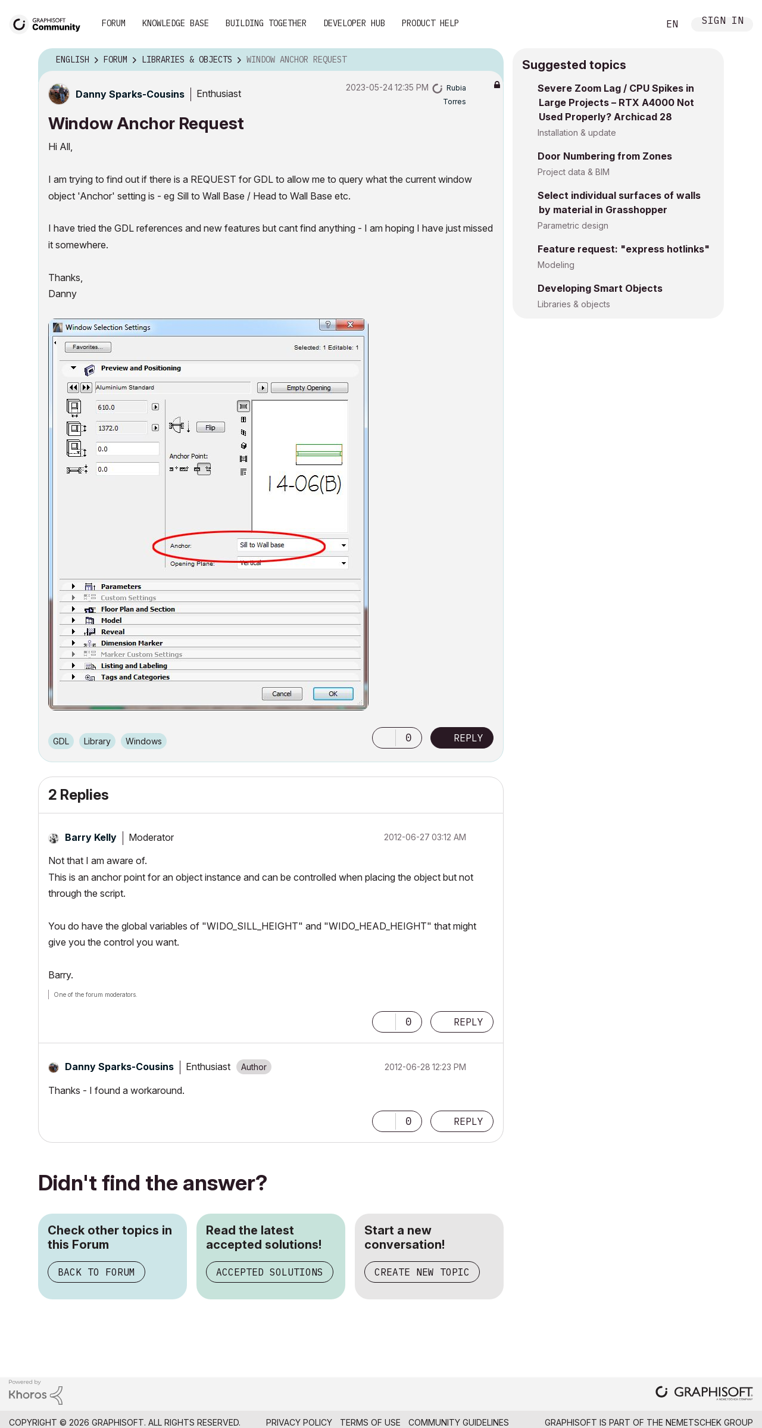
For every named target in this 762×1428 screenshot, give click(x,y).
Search (636, 24)
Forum (114, 23)
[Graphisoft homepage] (704, 1394)
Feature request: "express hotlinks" (624, 249)
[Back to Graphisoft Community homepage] (49, 23)
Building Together (266, 23)
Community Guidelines (458, 1422)
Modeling (556, 265)
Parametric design (573, 225)
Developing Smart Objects (600, 288)
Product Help (430, 23)
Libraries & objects (574, 304)
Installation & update (577, 132)
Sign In (723, 21)
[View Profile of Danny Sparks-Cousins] (130, 94)
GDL (61, 741)
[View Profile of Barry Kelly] (91, 837)
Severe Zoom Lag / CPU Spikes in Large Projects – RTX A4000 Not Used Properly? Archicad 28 (616, 102)
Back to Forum (96, 1272)
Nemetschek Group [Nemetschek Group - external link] (709, 1422)
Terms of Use (370, 1422)
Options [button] (487, 60)
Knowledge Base (175, 23)
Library (97, 741)
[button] (208, 514)
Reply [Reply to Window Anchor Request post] (468, 738)
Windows (144, 741)
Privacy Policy (299, 1422)
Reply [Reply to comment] (468, 1022)
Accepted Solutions (269, 1272)
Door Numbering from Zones (605, 156)
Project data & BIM (574, 172)
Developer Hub (354, 23)
